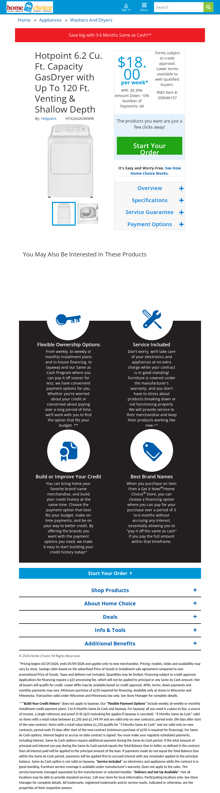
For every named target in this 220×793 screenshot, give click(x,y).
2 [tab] (87, 214)
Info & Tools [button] (146, 630)
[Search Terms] (178, 7)
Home (24, 20)
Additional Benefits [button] (141, 643)
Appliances (50, 20)
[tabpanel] (70, 161)
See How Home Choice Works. (156, 171)
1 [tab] (64, 214)
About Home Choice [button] (140, 603)
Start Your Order (149, 148)
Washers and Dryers (91, 20)
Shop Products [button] (144, 590)
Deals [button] (150, 617)
